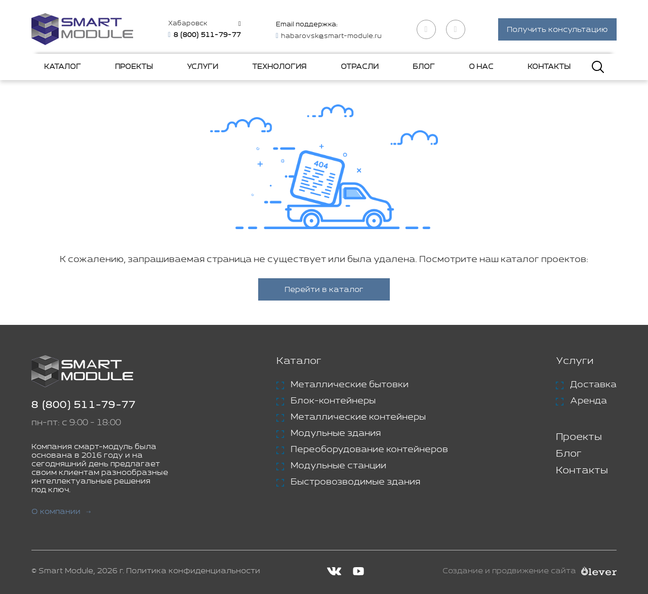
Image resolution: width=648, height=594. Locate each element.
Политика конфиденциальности (193, 571)
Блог (424, 67)
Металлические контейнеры (358, 417)
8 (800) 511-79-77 (83, 405)
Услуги (202, 67)
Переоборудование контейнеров (369, 449)
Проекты (134, 67)
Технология (279, 67)
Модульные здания (336, 433)
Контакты (549, 67)
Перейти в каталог (324, 289)
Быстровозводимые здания (355, 482)
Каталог (62, 67)
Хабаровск (187, 23)
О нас (481, 67)
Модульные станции (338, 466)
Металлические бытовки (350, 385)
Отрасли (360, 67)
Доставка (593, 385)
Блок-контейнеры (333, 401)
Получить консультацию (557, 29)
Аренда (588, 401)
